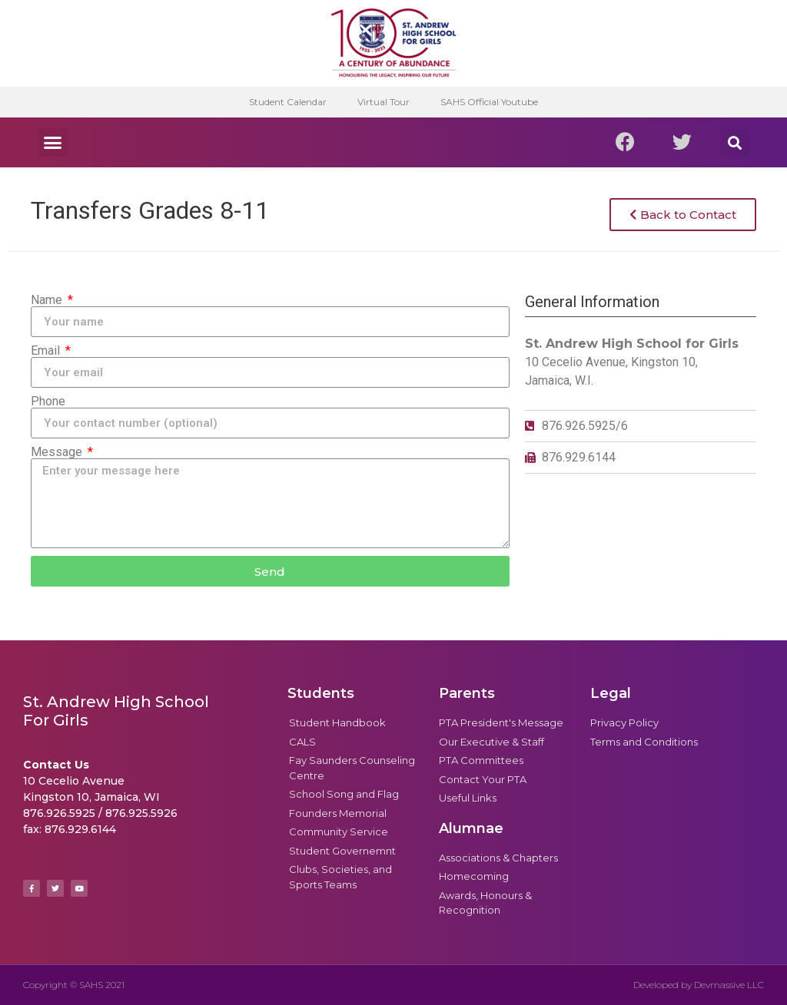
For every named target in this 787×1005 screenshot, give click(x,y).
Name (48, 300)
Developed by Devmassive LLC (698, 984)
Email (47, 351)
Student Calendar (288, 101)
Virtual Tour (383, 101)
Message (58, 452)
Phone (48, 401)
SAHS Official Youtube (489, 101)
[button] (53, 142)
